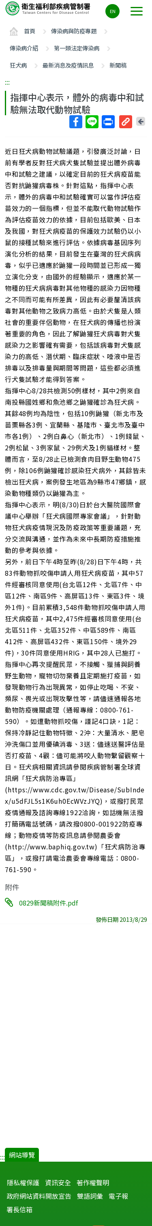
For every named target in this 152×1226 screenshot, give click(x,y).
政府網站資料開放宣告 (38, 1196)
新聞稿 (117, 65)
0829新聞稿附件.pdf (48, 903)
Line (91, 121)
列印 (108, 121)
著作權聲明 (93, 1182)
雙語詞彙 (90, 1196)
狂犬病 (18, 65)
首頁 (29, 30)
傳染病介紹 (24, 48)
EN (113, 11)
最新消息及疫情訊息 (68, 65)
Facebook (75, 121)
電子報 (118, 1196)
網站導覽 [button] (22, 1155)
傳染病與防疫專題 (73, 30)
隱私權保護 (23, 1182)
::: (7, 82)
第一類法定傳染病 (76, 48)
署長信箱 (19, 1209)
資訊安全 (58, 1182)
